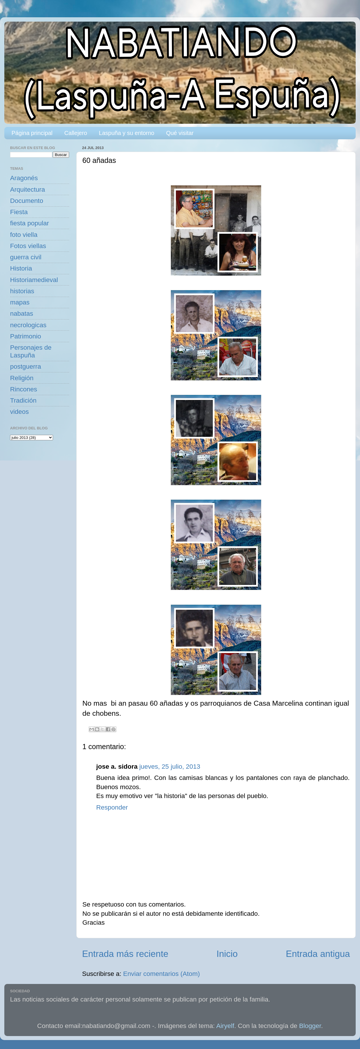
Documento (26, 200)
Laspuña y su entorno (126, 133)
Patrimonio (25, 336)
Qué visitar (180, 133)
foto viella (23, 234)
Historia (21, 268)
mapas (20, 302)
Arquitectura (27, 189)
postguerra (25, 366)
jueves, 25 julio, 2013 (169, 766)
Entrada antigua (318, 954)
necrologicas (28, 325)
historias (22, 291)
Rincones (23, 389)
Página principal (32, 133)
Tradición (23, 400)
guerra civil (25, 257)
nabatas (21, 313)
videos (19, 411)
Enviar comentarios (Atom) (161, 973)
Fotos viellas (28, 246)
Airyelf (225, 1025)
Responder (112, 807)
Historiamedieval (34, 279)
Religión (21, 378)
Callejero (75, 133)
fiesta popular (29, 223)
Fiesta (19, 212)
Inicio (227, 954)
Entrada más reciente (125, 954)
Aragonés (24, 178)
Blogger (310, 1025)
